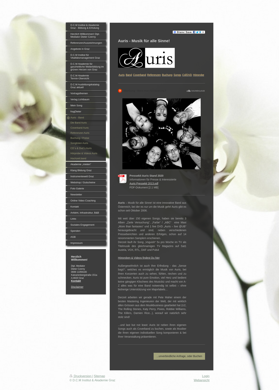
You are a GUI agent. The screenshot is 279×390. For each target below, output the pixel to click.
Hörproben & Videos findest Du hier (139, 257)
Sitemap (99, 376)
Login (205, 376)
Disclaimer (77, 286)
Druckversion (81, 376)
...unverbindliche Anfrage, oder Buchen (179, 356)
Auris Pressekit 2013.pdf (144, 183)
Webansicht (201, 380)
